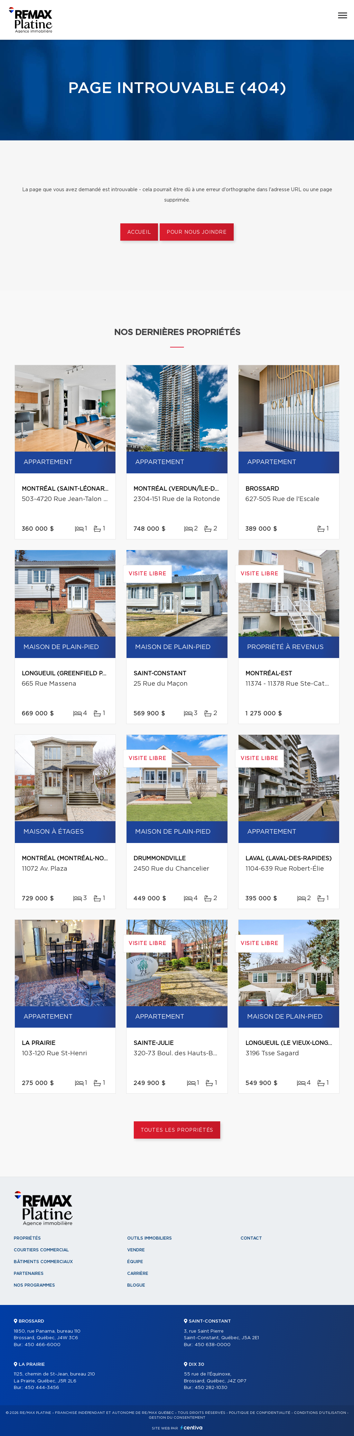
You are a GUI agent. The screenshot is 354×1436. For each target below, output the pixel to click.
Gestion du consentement (177, 1417)
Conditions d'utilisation (320, 1413)
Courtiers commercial (41, 1250)
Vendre (136, 1250)
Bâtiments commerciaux (43, 1262)
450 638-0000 (213, 1345)
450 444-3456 (42, 1388)
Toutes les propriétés (177, 1130)
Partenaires (29, 1273)
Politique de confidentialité (259, 1413)
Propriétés (27, 1238)
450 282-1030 (211, 1388)
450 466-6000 (42, 1345)
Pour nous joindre (197, 232)
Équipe (135, 1262)
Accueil (139, 232)
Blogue (136, 1285)
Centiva (191, 1427)
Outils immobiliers (149, 1238)
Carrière (137, 1273)
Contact (251, 1238)
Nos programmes (34, 1285)
